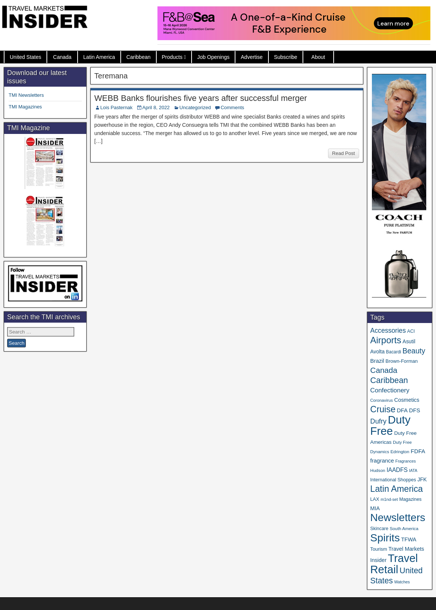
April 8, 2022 (156, 107)
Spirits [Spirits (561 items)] (385, 538)
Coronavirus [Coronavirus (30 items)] (381, 400)
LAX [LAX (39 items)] (374, 499)
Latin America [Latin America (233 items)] (396, 489)
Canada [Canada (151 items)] (383, 370)
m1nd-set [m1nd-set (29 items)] (389, 499)
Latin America (99, 57)
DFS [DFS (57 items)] (414, 410)
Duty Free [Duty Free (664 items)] (390, 425)
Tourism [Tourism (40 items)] (378, 549)
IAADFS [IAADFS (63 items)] (397, 470)
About (318, 57)
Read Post (343, 153)
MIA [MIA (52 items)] (375, 508)
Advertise (251, 57)
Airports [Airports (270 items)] (386, 340)
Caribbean (138, 57)
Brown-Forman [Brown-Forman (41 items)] (401, 361)
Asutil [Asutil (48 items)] (409, 341)
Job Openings (213, 57)
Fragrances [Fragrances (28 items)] (406, 461)
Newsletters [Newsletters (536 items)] (398, 517)
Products (172, 57)
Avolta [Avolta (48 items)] (377, 352)
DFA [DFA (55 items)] (402, 410)
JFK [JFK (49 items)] (422, 479)
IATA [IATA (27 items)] (413, 470)
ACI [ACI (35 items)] (411, 331)
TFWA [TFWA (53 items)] (408, 539)
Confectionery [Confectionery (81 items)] (389, 390)
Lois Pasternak (116, 107)
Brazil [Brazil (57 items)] (377, 361)
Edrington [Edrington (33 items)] (400, 451)
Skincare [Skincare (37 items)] (379, 528)
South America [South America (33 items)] (404, 528)
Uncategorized (195, 107)
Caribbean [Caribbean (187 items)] (389, 380)
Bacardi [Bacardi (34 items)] (393, 352)
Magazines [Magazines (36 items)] (410, 499)
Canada (62, 57)
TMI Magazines (25, 107)
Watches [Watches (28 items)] (402, 582)
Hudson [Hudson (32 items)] (377, 470)
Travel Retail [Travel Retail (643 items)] (394, 563)
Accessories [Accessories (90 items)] (388, 330)
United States (25, 57)
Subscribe (285, 57)
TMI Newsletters (26, 95)
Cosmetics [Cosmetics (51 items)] (407, 400)
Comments (232, 107)
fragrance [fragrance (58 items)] (382, 460)
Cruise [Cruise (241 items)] (383, 409)
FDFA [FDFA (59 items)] (418, 451)
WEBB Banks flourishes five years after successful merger (200, 98)
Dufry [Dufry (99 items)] (378, 421)
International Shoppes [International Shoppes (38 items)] (393, 479)
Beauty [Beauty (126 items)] (414, 351)
